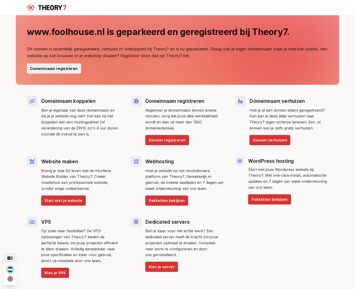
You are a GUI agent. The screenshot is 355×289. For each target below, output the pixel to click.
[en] (10, 279)
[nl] (10, 269)
